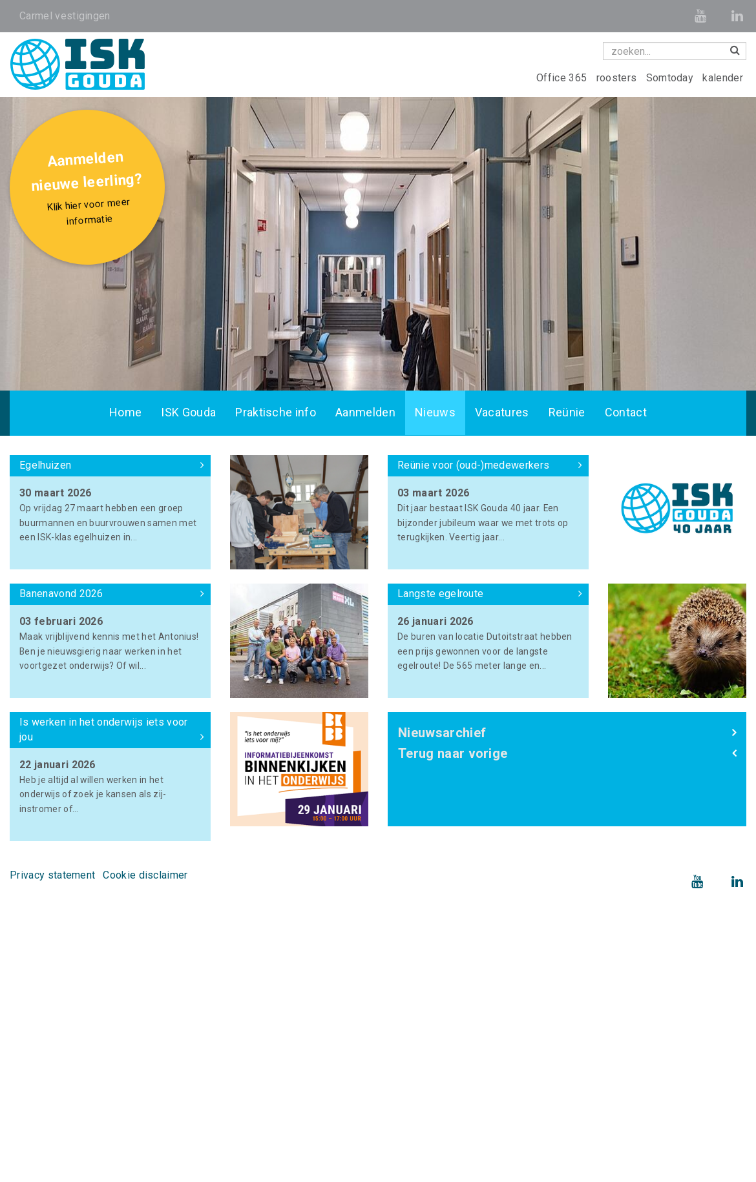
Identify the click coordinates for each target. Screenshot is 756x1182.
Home (125, 413)
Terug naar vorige (452, 753)
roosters (618, 78)
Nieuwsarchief (442, 732)
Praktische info (275, 413)
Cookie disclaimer (145, 875)
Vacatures (502, 413)
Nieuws (435, 413)
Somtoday (671, 78)
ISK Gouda (188, 413)
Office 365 (563, 78)
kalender (722, 78)
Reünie (567, 413)
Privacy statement (52, 875)
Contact (626, 413)
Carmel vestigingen (64, 16)
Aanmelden (365, 413)
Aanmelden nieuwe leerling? (88, 190)
